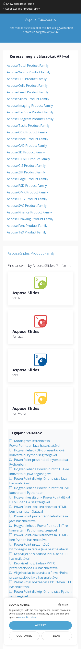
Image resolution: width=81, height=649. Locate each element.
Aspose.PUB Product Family (27, 199)
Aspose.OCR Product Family (27, 132)
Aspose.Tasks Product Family (28, 125)
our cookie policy (27, 617)
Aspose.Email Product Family (28, 92)
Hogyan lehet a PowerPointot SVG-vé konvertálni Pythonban (39, 490)
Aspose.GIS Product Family (26, 165)
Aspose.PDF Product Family (27, 79)
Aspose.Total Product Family (28, 65)
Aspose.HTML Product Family (28, 159)
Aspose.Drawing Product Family (30, 219)
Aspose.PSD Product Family (27, 185)
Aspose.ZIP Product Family (26, 172)
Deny (57, 635)
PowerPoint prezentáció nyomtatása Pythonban (38, 462)
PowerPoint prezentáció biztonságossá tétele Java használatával (38, 546)
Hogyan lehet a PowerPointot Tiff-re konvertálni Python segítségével (38, 527)
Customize (24, 635)
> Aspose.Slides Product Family (21, 8)
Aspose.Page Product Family (27, 179)
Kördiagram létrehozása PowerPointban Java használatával (34, 443)
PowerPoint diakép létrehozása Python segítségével (40, 593)
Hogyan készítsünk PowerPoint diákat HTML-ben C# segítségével (39, 499)
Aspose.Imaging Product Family (30, 105)
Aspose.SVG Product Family (27, 205)
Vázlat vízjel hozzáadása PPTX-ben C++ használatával (40, 584)
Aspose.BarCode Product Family (30, 112)
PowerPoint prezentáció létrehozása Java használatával (38, 518)
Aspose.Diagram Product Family (30, 119)
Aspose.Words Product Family (28, 72)
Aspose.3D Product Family (26, 152)
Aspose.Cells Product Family (27, 85)
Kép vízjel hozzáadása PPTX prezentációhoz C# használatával (33, 565)
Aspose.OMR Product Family (27, 192)
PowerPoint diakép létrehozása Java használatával (38, 480)
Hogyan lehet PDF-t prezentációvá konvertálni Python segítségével (36, 452)
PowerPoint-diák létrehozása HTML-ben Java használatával (38, 509)
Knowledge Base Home (18, 3)
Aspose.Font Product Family (27, 225)
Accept (40, 625)
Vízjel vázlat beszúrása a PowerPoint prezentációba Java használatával (38, 575)
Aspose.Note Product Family (27, 139)
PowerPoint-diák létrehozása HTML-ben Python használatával (38, 537)
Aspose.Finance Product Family (29, 212)
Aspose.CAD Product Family (27, 145)
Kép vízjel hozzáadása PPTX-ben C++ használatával (38, 556)
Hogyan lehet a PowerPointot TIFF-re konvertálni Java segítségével (39, 471)
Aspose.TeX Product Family (26, 232)
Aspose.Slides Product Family (28, 99)
